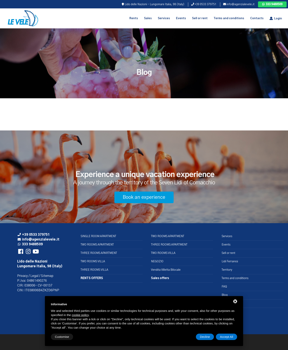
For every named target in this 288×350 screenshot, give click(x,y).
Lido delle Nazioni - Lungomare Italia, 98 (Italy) (153, 4)
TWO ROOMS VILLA (93, 261)
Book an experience (144, 197)
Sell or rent (228, 253)
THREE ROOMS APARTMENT (99, 253)
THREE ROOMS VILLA (94, 269)
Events (226, 244)
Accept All (226, 336)
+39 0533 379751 (203, 4)
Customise (62, 336)
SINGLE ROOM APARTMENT (98, 236)
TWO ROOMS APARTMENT (97, 244)
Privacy (22, 275)
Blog (225, 295)
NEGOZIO (157, 261)
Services (227, 236)
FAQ (224, 286)
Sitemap (47, 275)
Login (276, 18)
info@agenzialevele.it (238, 4)
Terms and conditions (235, 278)
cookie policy (80, 315)
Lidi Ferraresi (230, 261)
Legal (34, 275)
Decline (205, 336)
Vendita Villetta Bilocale (166, 269)
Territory (227, 269)
